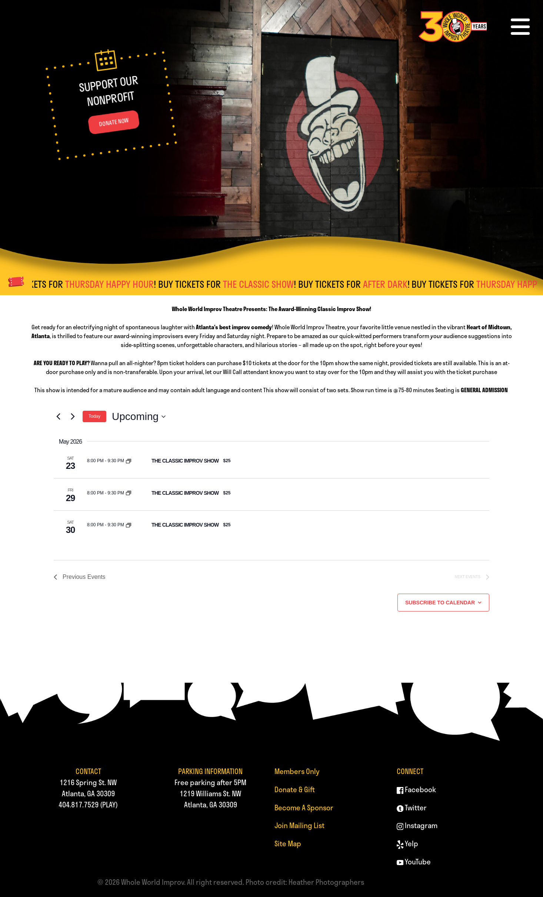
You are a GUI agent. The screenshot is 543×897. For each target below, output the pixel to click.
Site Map (287, 843)
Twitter (412, 807)
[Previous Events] (58, 416)
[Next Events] (72, 416)
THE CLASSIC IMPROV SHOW (185, 461)
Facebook (416, 789)
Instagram (417, 825)
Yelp (408, 843)
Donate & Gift (294, 789)
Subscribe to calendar (440, 603)
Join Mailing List (299, 825)
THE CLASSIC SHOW (263, 284)
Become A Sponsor (303, 807)
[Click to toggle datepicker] (139, 416)
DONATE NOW (113, 122)
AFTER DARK (390, 284)
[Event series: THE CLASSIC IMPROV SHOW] (128, 460)
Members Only (296, 771)
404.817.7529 (79, 804)
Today (94, 416)
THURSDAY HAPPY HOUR (114, 284)
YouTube (414, 861)
